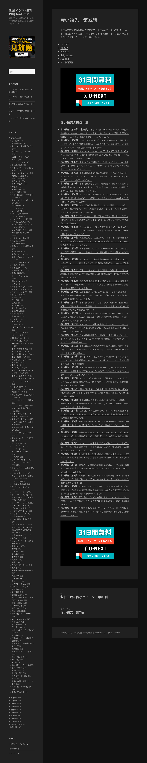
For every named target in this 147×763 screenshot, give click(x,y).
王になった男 (17, 624)
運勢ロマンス (17, 667)
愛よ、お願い (17, 603)
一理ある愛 (16, 516)
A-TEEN (15, 321)
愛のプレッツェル (19, 584)
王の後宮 (15, 300)
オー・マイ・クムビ (20, 494)
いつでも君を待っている (22, 378)
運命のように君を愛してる (22, 246)
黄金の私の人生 (18, 692)
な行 (13, 706)
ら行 (13, 718)
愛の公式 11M (18, 586)
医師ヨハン (16, 546)
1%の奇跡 (16, 205)
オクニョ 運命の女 (19, 484)
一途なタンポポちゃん (21, 232)
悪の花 (14, 567)
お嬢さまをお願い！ (20, 286)
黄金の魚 (15, 316)
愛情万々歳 (16, 178)
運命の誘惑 (16, 251)
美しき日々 (16, 243)
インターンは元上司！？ (22, 451)
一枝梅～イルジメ (19, 513)
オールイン (16, 294)
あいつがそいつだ (19, 351)
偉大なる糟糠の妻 (19, 535)
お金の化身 (16, 265)
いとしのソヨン (18, 211)
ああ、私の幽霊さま (20, 349)
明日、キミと (17, 608)
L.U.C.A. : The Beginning (22, 327)
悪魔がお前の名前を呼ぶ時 (22, 570)
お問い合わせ (14, 748)
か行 (13, 697)
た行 (13, 703)
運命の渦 (15, 670)
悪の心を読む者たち (20, 565)
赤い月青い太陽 (18, 657)
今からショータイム (20, 527)
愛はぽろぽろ (17, 594)
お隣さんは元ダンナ (20, 289)
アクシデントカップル (21, 419)
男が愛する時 (17, 308)
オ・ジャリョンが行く (21, 276)
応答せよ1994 (17, 281)
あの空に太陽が (18, 362)
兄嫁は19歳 (16, 189)
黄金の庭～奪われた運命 (22, 686)
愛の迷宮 (15, 592)
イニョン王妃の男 (19, 221)
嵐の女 (14, 559)
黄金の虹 (15, 313)
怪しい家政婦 (17, 192)
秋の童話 (15, 649)
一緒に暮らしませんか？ (22, 519)
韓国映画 (13, 727)
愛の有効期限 (17, 143)
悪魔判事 (15, 576)
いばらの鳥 (16, 216)
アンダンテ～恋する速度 (22, 432)
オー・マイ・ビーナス (21, 503)
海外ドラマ (15, 724)
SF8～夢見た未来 (19, 340)
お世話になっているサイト (19, 744)
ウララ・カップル (19, 238)
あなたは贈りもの (19, 357)
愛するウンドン (18, 578)
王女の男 (15, 305)
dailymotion (66, 55)
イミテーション (18, 446)
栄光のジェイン (18, 254)
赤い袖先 (15, 659)
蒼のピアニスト (18, 184)
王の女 (14, 284)
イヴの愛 (15, 457)
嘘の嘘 (14, 549)
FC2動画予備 (66, 62)
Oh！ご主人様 (17, 335)
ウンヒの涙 (16, 481)
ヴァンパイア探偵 (19, 508)
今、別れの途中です (20, 524)
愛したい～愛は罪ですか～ (22, 146)
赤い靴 (14, 662)
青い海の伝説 (17, 673)
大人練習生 (16, 551)
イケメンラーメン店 (20, 219)
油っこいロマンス (19, 619)
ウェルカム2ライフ (19, 459)
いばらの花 (16, 386)
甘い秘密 (15, 635)
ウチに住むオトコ (19, 473)
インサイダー (17, 449)
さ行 (13, 700)
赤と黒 (14, 186)
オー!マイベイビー (19, 492)
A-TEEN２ (16, 324)
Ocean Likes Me (19, 332)
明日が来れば (17, 181)
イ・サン (15, 208)
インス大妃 (16, 227)
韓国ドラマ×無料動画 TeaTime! (20, 12)
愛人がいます (17, 605)
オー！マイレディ (19, 505)
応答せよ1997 (17, 267)
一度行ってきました (20, 511)
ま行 (13, 712)
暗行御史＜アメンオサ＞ (22, 613)
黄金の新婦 (16, 311)
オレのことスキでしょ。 (22, 486)
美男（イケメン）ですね (22, 651)
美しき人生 (16, 240)
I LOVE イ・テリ (18, 162)
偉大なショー (17, 538)
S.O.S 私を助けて (18, 338)
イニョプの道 (17, 443)
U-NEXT (64, 44)
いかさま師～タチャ (20, 230)
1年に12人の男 (18, 213)
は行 (13, 709)
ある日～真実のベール (21, 376)
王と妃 (14, 297)
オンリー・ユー (18, 319)
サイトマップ (14, 753)
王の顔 (14, 303)
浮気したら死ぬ (18, 622)
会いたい (15, 140)
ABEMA (64, 47)
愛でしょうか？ (18, 581)
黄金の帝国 (16, 273)
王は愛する (16, 627)
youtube (64, 51)
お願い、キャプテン (20, 292)
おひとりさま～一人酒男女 (22, 400)
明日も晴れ (16, 611)
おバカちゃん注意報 (20, 405)
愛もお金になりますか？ (22, 151)
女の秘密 (15, 554)
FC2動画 (64, 58)
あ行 (13, 138)
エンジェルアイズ (19, 262)
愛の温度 (15, 589)
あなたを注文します (20, 359)
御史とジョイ (17, 562)
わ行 (13, 721)
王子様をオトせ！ (19, 270)
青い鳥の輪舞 (17, 165)
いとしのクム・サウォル (22, 381)
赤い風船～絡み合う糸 (21, 665)
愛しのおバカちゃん (20, 224)
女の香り (15, 557)
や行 (13, 715)
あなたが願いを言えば (21, 354)
